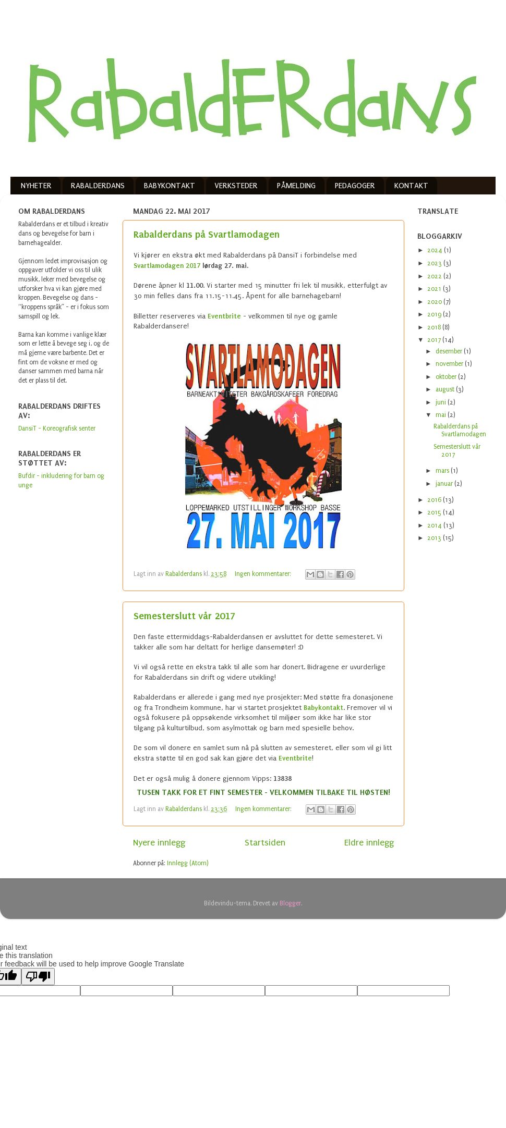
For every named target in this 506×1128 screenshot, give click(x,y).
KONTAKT (411, 185)
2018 (434, 327)
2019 (435, 314)
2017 (434, 340)
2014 (435, 525)
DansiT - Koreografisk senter (56, 428)
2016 (435, 500)
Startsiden (265, 843)
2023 (435, 263)
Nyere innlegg (159, 843)
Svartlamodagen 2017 (167, 265)
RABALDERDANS (98, 185)
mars (443, 470)
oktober (447, 377)
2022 (435, 276)
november (450, 363)
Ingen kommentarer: (264, 574)
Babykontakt (323, 708)
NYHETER (36, 185)
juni (442, 402)
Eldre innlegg (369, 843)
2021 (435, 288)
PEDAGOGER (355, 185)
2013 (435, 538)
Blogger (290, 903)
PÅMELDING (296, 185)
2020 (435, 301)
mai (442, 415)
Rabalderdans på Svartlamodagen (207, 234)
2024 (435, 250)
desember (450, 351)
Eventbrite (224, 316)
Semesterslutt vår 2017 (184, 616)
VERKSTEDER (236, 185)
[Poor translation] (38, 976)
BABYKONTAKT (169, 185)
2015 (435, 512)
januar (445, 483)
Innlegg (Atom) (188, 863)
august (446, 389)
